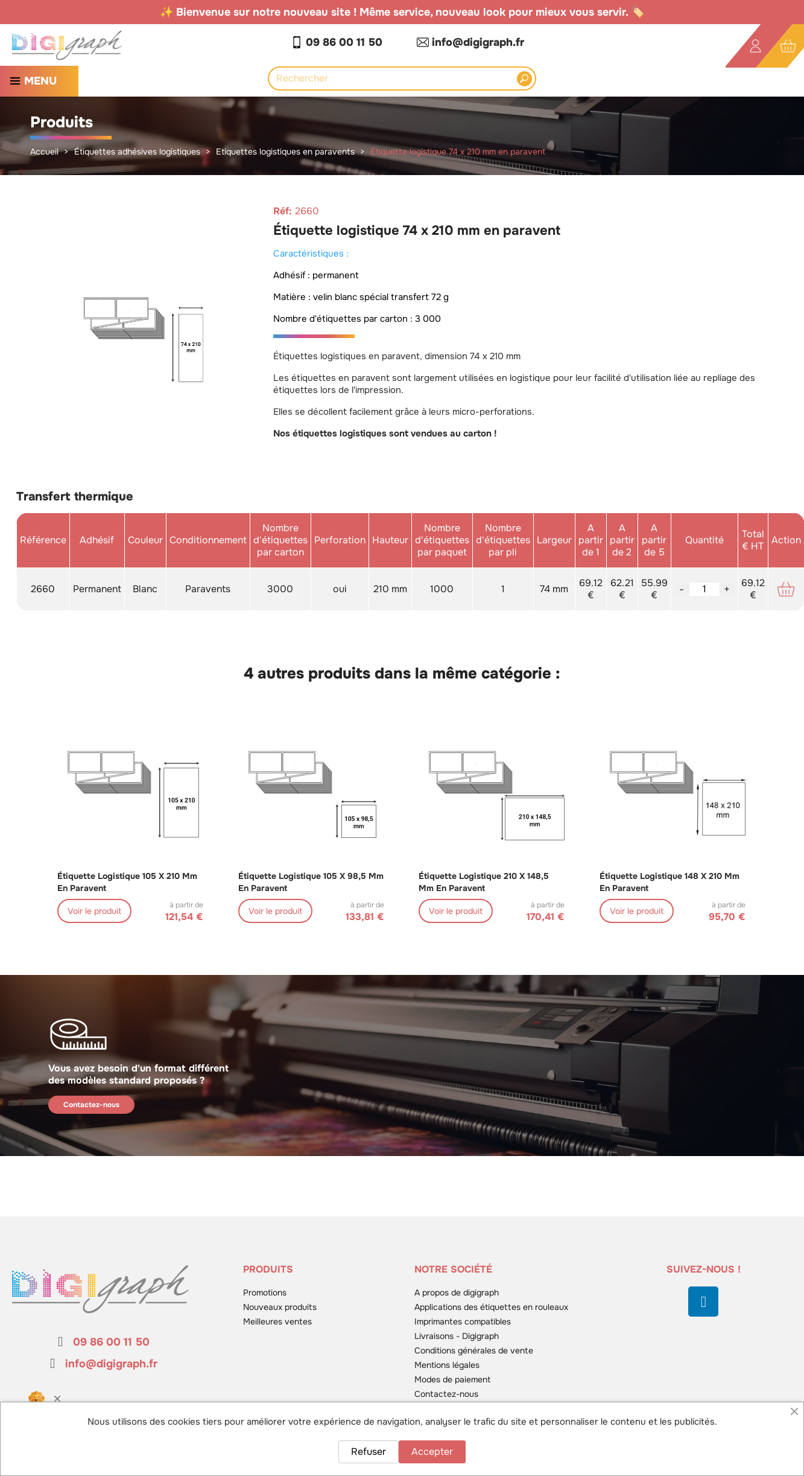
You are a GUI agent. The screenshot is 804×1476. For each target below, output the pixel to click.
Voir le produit (94, 911)
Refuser (368, 1451)
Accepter (432, 1451)
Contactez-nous (91, 1105)
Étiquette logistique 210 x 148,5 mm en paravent (484, 882)
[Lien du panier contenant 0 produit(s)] (788, 46)
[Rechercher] (395, 78)
